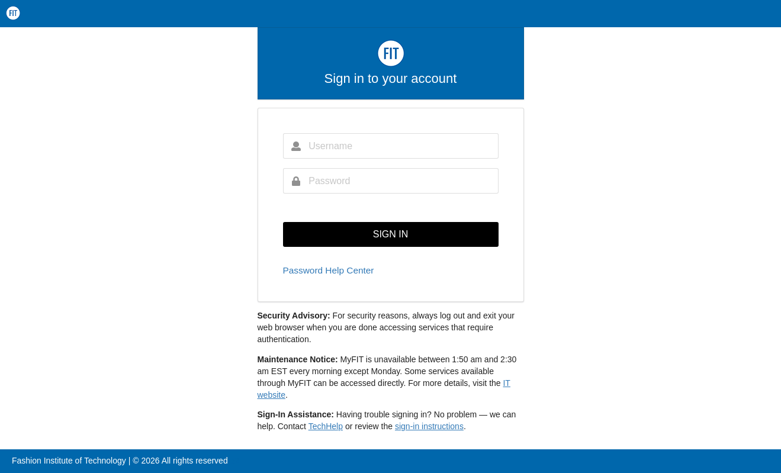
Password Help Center (328, 270)
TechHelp (325, 426)
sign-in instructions (429, 426)
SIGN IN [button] (391, 234)
